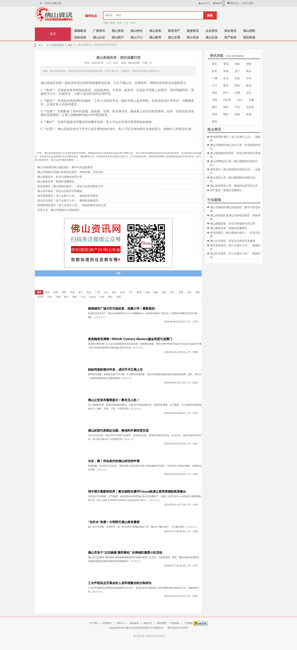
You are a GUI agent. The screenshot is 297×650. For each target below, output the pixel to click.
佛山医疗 (118, 37)
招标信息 (80, 37)
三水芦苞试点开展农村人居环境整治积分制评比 (120, 583)
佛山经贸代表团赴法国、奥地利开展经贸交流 (118, 430)
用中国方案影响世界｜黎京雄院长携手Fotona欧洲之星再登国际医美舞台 (137, 491)
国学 (214, 63)
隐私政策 (134, 623)
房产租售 (230, 37)
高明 (132, 22)
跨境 (248, 114)
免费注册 (56, 3)
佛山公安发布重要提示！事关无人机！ (113, 400)
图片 (214, 107)
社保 (248, 78)
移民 (226, 107)
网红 (226, 114)
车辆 (251, 99)
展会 (248, 71)
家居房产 (174, 30)
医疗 (226, 92)
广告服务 (188, 623)
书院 (214, 99)
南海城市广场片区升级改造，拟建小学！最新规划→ (123, 308)
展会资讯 (230, 30)
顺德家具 (80, 30)
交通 (237, 92)
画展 (237, 114)
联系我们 (107, 623)
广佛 (214, 78)
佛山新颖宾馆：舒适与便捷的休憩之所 (232, 223)
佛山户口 (136, 37)
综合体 (250, 107)
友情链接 (174, 623)
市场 (214, 114)
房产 (237, 71)
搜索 (210, 15)
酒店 (68, 45)
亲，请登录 (45, 3)
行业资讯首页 (55, 45)
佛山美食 (155, 30)
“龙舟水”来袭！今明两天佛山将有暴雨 (113, 522)
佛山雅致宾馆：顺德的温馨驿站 (228, 228)
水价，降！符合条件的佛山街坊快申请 (113, 461)
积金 (237, 78)
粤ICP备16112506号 (178, 628)
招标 (237, 63)
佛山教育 (155, 37)
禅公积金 (193, 37)
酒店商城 (249, 37)
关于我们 (94, 623)
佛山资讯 (118, 30)
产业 (237, 107)
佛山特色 (136, 30)
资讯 (226, 63)
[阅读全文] (100, 317)
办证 (248, 92)
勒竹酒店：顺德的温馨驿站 (226, 190)
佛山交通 (174, 37)
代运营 (227, 99)
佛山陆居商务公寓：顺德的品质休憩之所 (234, 185)
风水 (240, 99)
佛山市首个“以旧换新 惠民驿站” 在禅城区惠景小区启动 (125, 552)
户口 (214, 85)
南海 (119, 22)
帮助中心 (120, 623)
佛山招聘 (249, 30)
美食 (226, 71)
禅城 (105, 22)
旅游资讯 (193, 30)
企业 (226, 78)
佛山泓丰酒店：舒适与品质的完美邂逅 (232, 240)
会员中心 (204, 3)
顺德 (112, 22)
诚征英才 (147, 623)
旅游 (248, 85)
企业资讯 (211, 30)
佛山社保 (211, 37)
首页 (53, 33)
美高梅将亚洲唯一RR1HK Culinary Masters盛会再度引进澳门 (130, 339)
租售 (214, 71)
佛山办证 (99, 37)
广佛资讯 (99, 30)
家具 (214, 121)
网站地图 (161, 623)
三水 (126, 22)
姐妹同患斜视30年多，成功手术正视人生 (115, 369)
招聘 (248, 63)
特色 (237, 85)
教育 (226, 85)
